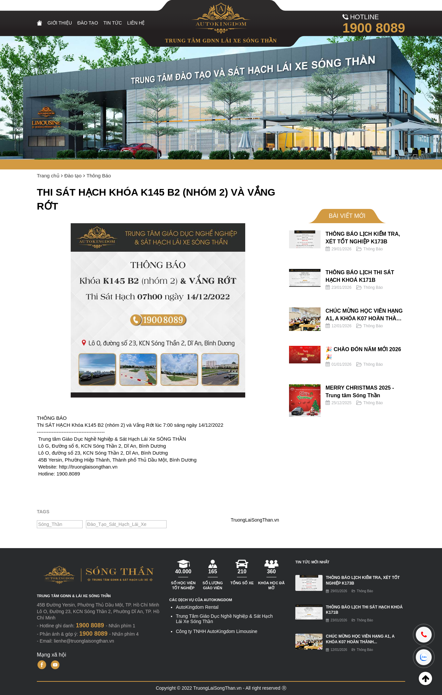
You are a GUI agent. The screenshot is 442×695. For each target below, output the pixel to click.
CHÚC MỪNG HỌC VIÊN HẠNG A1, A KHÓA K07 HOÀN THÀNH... (360, 639)
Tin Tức (112, 23)
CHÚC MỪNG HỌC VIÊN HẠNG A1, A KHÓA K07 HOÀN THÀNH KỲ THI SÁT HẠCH (365, 315)
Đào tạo (87, 23)
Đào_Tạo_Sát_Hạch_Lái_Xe (117, 524)
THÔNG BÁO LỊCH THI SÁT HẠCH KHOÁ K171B (360, 276)
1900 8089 (373, 27)
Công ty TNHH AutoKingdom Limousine (217, 631)
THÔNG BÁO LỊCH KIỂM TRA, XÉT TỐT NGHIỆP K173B (363, 237)
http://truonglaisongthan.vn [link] (88, 467)
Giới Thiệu (59, 23)
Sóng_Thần (50, 524)
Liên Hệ (136, 23)
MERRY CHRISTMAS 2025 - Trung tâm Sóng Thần (360, 391)
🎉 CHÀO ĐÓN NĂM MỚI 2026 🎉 (363, 353)
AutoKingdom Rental (197, 607)
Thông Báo (99, 175)
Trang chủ (48, 175)
